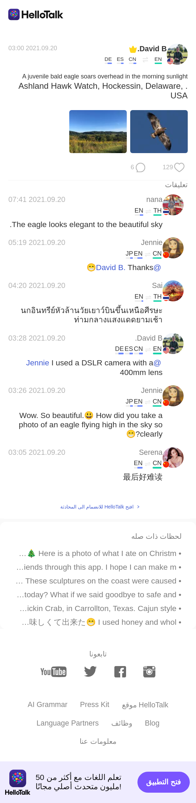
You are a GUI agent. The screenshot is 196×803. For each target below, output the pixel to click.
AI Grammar (48, 704)
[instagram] (149, 671)
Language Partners (68, 723)
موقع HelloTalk (145, 705)
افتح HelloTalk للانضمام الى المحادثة (96, 507)
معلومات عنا (98, 741)
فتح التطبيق (163, 782)
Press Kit (94, 704)
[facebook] (120, 671)
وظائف (121, 723)
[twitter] (90, 671)
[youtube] (54, 671)
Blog (152, 723)
